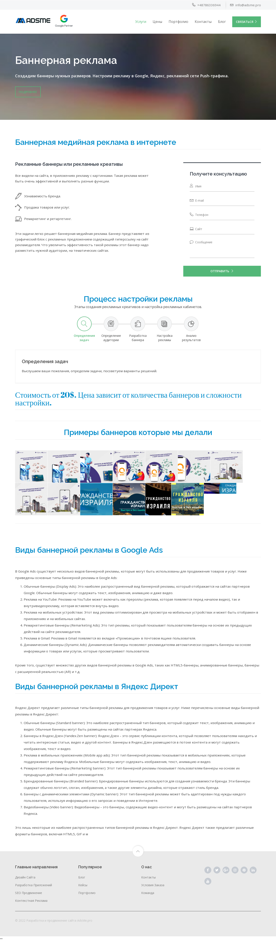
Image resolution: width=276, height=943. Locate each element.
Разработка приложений (33, 885)
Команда (147, 893)
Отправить (222, 271)
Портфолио (178, 21)
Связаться (246, 21)
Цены (157, 21)
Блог (222, 21)
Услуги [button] (140, 21)
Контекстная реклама (31, 901)
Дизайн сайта (25, 877)
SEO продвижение (28, 893)
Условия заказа (152, 885)
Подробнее (28, 92)
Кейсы (82, 885)
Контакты (203, 21)
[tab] (84, 329)
